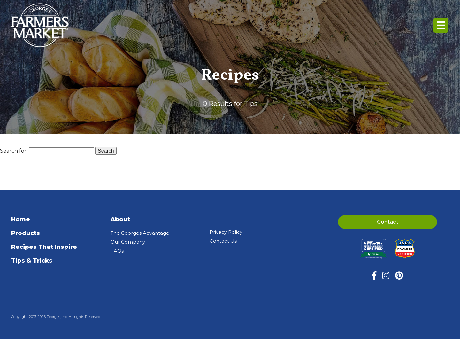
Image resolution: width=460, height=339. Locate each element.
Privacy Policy (226, 232)
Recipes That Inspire (44, 246)
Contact (387, 222)
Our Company (128, 242)
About (120, 219)
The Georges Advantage (140, 233)
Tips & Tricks (31, 260)
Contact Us (223, 241)
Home (20, 219)
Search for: (13, 151)
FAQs (117, 251)
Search (106, 151)
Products (25, 233)
